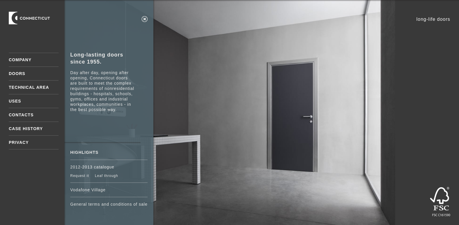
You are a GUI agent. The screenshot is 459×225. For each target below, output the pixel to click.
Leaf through (106, 176)
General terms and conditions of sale (109, 204)
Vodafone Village (88, 190)
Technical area (29, 87)
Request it (79, 176)
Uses (15, 101)
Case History (26, 128)
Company (20, 59)
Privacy (19, 142)
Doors (17, 73)
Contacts (21, 114)
